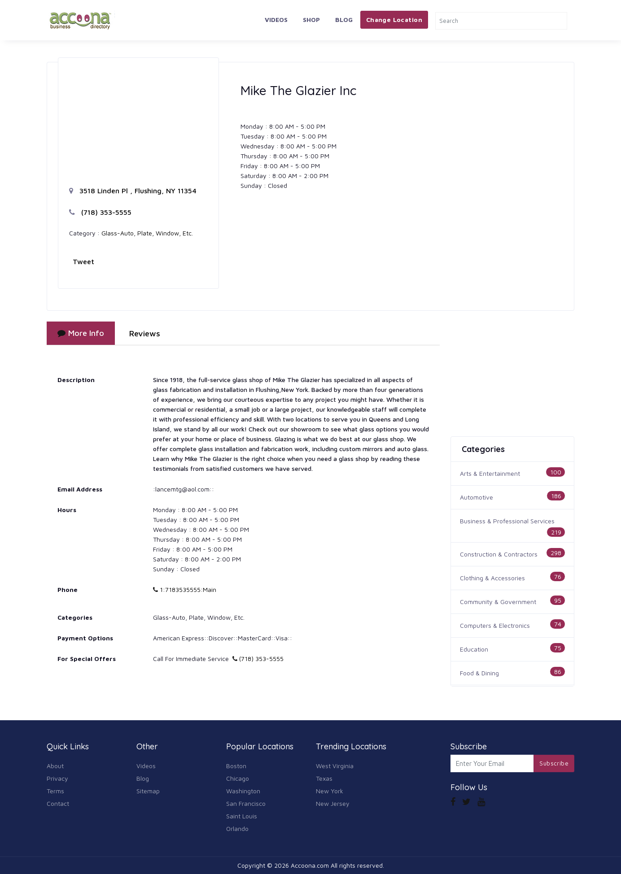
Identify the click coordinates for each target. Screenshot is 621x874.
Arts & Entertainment (490, 473)
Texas (324, 778)
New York (329, 791)
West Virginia (335, 766)
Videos (276, 19)
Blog (344, 19)
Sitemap (148, 791)
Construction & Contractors (499, 554)
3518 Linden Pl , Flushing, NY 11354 (133, 191)
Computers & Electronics (495, 625)
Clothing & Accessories (492, 578)
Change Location (394, 19)
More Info (80, 333)
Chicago (237, 778)
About (55, 766)
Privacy (57, 778)
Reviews (144, 333)
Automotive (476, 497)
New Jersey (333, 803)
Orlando (237, 828)
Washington (243, 791)
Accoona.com (310, 865)
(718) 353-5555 (100, 212)
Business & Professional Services (507, 521)
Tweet (83, 261)
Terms (55, 791)
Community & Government (498, 601)
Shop (311, 19)
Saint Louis (241, 816)
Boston (236, 766)
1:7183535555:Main (184, 589)
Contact (58, 803)
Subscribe (554, 763)
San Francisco (246, 803)
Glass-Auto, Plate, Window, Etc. (147, 233)
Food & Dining (479, 673)
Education (474, 649)
